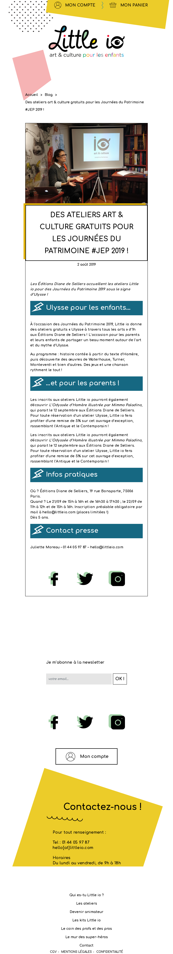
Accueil (31, 95)
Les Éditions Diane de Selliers (58, 284)
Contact (86, 945)
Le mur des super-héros (86, 937)
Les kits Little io (86, 920)
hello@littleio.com (59, 512)
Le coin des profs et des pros (86, 929)
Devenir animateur (86, 912)
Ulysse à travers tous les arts (98, 329)
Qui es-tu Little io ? (86, 895)
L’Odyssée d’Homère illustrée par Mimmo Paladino (95, 405)
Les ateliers (86, 903)
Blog (49, 95)
